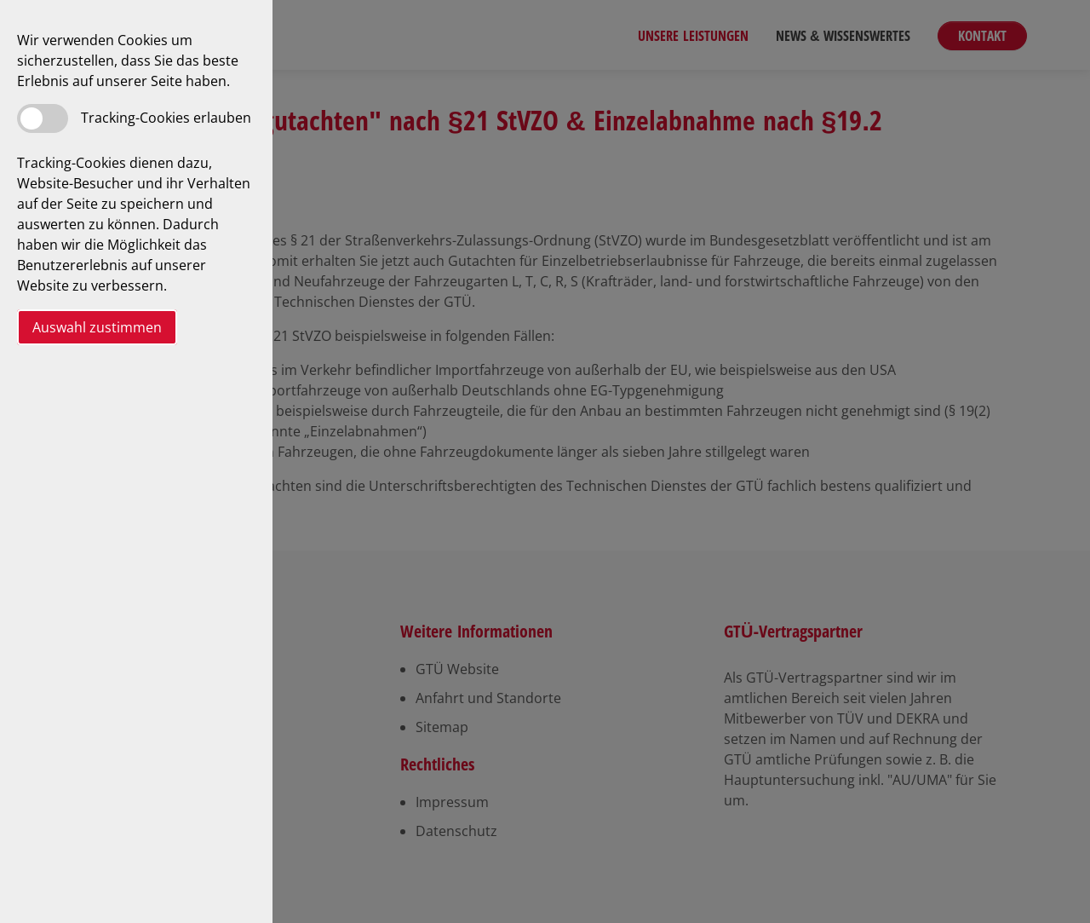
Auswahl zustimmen (97, 327)
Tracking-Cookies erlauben (166, 117)
